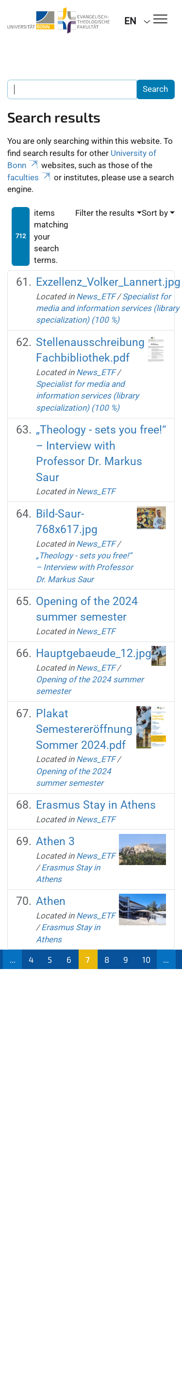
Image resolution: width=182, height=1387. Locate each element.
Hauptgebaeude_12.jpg (93, 653)
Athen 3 (55, 841)
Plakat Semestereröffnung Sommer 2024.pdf (84, 729)
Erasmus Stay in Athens (96, 805)
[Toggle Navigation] (160, 20)
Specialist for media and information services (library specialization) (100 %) (107, 308)
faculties (29, 177)
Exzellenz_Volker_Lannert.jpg (108, 282)
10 (146, 959)
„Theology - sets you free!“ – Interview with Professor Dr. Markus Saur (84, 567)
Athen (51, 901)
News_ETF (95, 296)
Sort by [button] (155, 213)
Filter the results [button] (104, 213)
